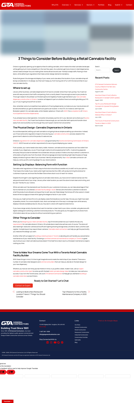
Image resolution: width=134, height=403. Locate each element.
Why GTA (55, 5)
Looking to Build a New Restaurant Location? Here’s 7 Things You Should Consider (30, 294)
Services (78, 5)
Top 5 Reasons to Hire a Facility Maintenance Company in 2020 (74, 293)
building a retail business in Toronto (47, 236)
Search (97, 66)
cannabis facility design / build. (45, 190)
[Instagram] (51, 341)
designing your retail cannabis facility (34, 222)
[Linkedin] (47, 341)
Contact (129, 5)
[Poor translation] (11, 372)
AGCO (66, 111)
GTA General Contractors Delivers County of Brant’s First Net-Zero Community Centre (106, 86)
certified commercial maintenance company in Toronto (63, 238)
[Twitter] (43, 341)
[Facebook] (40, 341)
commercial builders (48, 262)
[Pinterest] (62, 341)
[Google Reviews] (58, 341)
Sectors (90, 5)
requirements (17, 224)
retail (68, 157)
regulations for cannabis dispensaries (32, 141)
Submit (118, 5)
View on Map (42, 326)
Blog (109, 5)
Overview (66, 5)
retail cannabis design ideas (59, 271)
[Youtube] (54, 341)
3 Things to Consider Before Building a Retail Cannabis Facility (67, 58)
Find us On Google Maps (108, 321)
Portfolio (101, 5)
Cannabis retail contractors (58, 229)
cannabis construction (62, 134)
